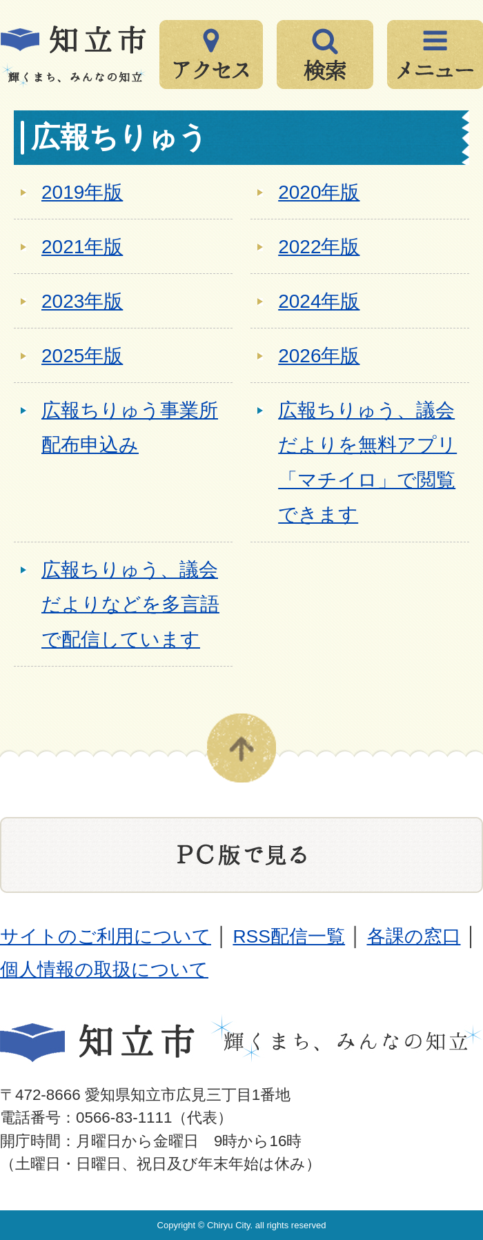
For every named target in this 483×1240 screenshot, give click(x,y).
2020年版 (318, 192)
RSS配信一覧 (289, 936)
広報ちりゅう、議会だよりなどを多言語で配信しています (130, 604)
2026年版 (318, 355)
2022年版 (318, 246)
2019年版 (82, 192)
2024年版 (318, 301)
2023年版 (82, 301)
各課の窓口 (414, 936)
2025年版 (82, 355)
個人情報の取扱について (104, 969)
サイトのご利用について (105, 936)
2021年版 (82, 246)
